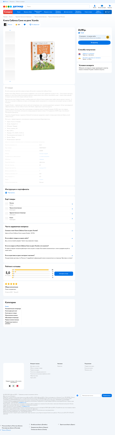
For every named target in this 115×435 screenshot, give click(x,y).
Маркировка (11, 192)
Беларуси (13, 396)
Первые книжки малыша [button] (12, 320)
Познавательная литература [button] (13, 308)
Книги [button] (7, 306)
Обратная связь (34, 375)
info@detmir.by (22, 402)
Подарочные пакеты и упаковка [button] (11, 322)
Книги (11, 17)
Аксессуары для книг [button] (11, 311)
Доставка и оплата (34, 366)
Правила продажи (34, 370)
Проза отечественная (40, 17)
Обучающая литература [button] (11, 317)
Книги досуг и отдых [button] (11, 313)
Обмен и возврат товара (36, 368)
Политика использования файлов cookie (40, 374)
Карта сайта (33, 377)
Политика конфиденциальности (38, 372)
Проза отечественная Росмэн (56, 17)
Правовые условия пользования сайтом (28, 394)
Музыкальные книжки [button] (11, 315)
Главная (5, 17)
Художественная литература (23, 17)
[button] (107, 12)
